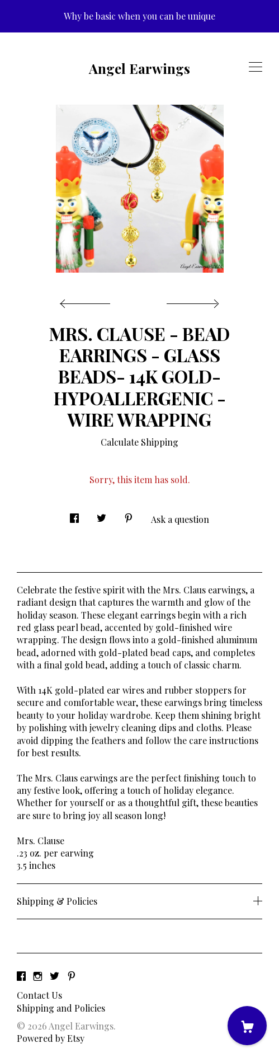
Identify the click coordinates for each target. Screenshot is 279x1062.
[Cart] (247, 1025)
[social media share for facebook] (74, 515)
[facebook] (21, 976)
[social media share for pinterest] (128, 515)
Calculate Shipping (139, 442)
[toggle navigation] (255, 67)
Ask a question (180, 519)
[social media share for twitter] (101, 515)
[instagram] (38, 976)
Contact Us (39, 995)
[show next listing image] (191, 301)
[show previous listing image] (88, 301)
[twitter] (54, 976)
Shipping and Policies (61, 1008)
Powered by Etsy (50, 1038)
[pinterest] (71, 976)
